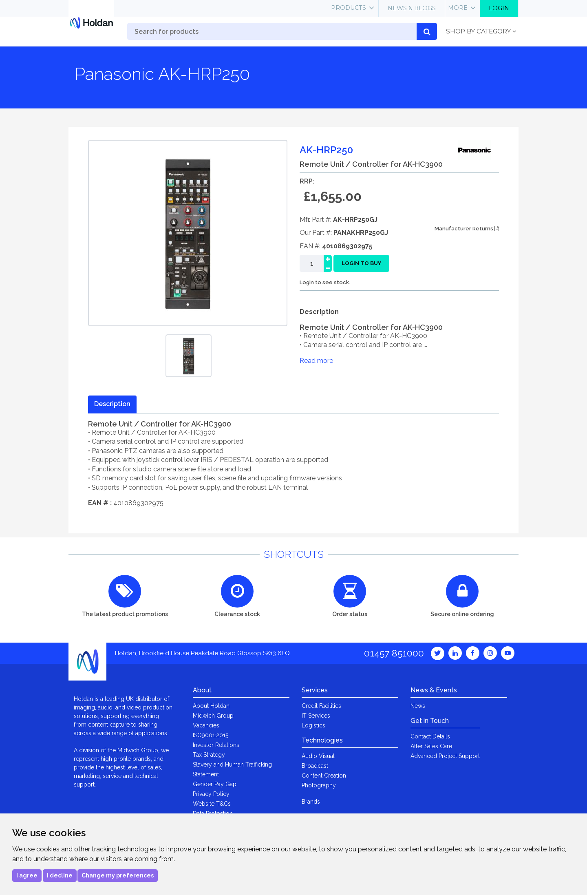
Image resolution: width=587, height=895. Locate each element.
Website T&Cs (212, 803)
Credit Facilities (321, 706)
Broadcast (315, 765)
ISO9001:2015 (210, 735)
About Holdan (211, 706)
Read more (316, 361)
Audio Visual (318, 756)
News (417, 706)
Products (348, 7)
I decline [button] (60, 875)
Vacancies (206, 725)
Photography (319, 785)
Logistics (313, 725)
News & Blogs (412, 8)
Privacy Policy (211, 794)
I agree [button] (27, 875)
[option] (189, 355)
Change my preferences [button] (118, 875)
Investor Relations (216, 745)
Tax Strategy (209, 754)
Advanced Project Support (445, 756)
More (458, 7)
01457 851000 (394, 653)
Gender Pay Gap (214, 784)
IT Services (316, 715)
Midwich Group (213, 715)
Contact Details (430, 736)
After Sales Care (431, 746)
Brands (311, 801)
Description (112, 404)
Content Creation (324, 775)
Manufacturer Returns (467, 228)
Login (499, 8)
